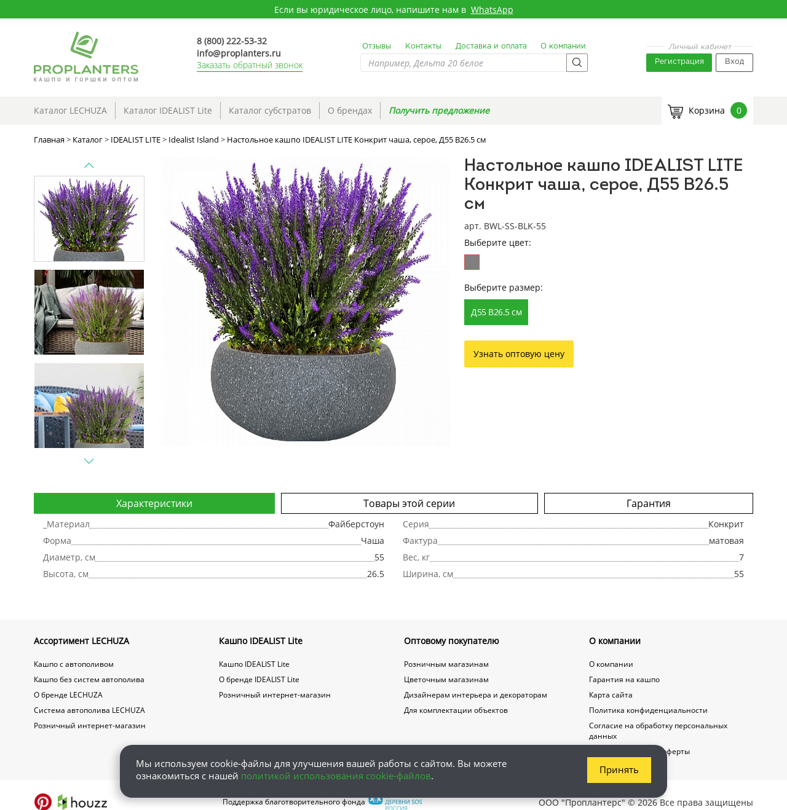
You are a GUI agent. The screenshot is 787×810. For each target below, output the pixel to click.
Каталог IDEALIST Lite (168, 110)
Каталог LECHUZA (70, 110)
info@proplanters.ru (239, 53)
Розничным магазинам (446, 664)
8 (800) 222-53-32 (232, 41)
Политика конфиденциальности (648, 710)
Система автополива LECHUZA (89, 710)
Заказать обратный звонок (250, 65)
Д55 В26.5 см (496, 312)
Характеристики (154, 503)
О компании (563, 46)
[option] (305, 301)
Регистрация (679, 61)
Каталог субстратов (270, 110)
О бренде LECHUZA (68, 695)
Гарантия (649, 503)
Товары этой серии (409, 503)
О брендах (350, 110)
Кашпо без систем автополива (89, 679)
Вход (734, 61)
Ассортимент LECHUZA (81, 641)
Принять (619, 769)
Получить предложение (439, 110)
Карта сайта (611, 695)
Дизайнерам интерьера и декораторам (475, 695)
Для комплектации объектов (456, 710)
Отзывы (376, 46)
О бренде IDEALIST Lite (259, 679)
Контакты (423, 46)
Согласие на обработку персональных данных (658, 730)
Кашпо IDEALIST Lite (261, 641)
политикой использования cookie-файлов (336, 775)
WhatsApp (492, 9)
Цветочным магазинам (446, 679)
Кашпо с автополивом (74, 664)
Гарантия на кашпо (624, 679)
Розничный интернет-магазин (90, 725)
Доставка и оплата (491, 46)
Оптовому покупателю (451, 641)
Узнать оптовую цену (518, 354)
